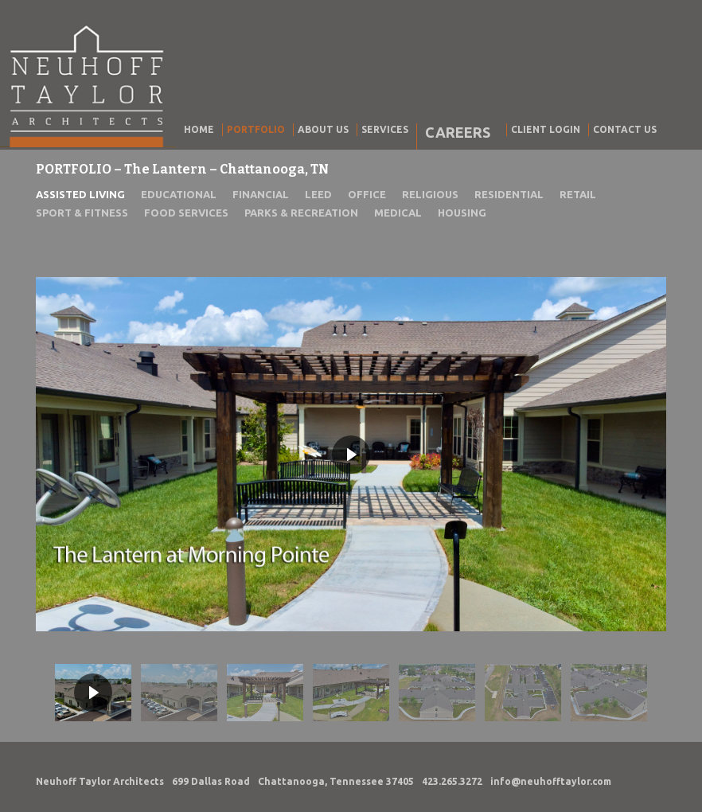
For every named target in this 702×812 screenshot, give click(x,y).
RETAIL (578, 194)
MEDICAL (398, 212)
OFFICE (367, 194)
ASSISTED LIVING (80, 194)
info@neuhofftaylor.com (550, 781)
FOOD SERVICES (186, 212)
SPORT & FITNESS (82, 212)
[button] (93, 692)
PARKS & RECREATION (301, 212)
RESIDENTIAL (509, 194)
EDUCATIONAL (178, 194)
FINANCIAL (260, 194)
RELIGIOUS (430, 194)
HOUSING (462, 212)
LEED (318, 194)
